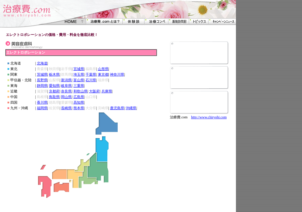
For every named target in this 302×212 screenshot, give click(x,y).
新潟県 (66, 80)
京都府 (54, 91)
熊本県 (78, 108)
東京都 (103, 74)
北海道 (42, 63)
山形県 (103, 69)
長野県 (42, 80)
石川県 (91, 80)
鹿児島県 (117, 108)
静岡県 (42, 86)
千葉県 (91, 74)
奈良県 (66, 91)
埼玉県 (78, 74)
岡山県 (66, 97)
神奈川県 (117, 74)
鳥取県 (54, 97)
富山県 (78, 80)
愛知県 (54, 86)
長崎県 (66, 108)
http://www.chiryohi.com (209, 117)
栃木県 (54, 74)
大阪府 (94, 91)
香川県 (42, 102)
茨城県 (42, 74)
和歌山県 (80, 91)
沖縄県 (131, 108)
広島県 (78, 97)
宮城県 (78, 69)
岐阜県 (66, 86)
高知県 (78, 102)
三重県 (78, 86)
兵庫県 (106, 91)
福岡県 (42, 108)
